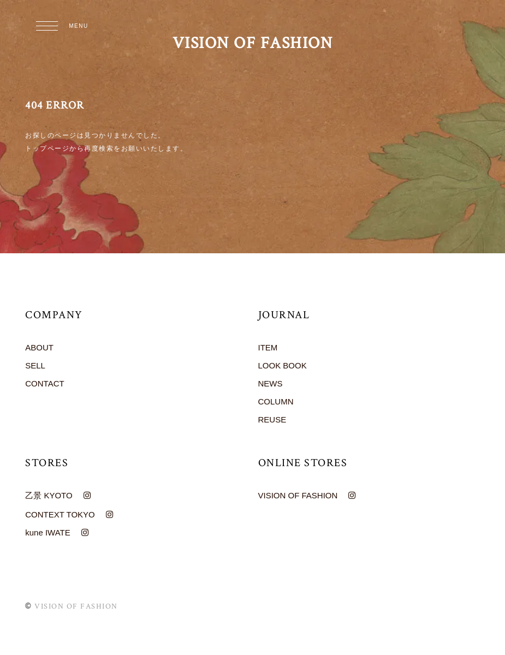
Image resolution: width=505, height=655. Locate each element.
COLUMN (276, 401)
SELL (35, 365)
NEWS (270, 383)
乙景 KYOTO (48, 495)
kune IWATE (47, 532)
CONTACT (44, 383)
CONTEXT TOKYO (60, 514)
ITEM (268, 347)
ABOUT (39, 347)
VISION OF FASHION (253, 43)
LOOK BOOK (282, 365)
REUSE (272, 419)
